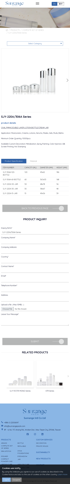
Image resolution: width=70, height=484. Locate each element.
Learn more (62, 474)
